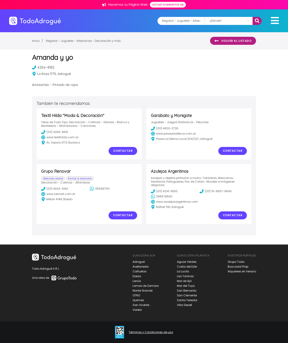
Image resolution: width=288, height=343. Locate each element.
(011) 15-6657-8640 (216, 191)
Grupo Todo (236, 262)
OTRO (136, 295)
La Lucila (183, 271)
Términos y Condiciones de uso (151, 332)
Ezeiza (137, 276)
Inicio (36, 41)
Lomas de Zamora (146, 286)
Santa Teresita (187, 300)
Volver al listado (233, 41)
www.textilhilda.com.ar (59, 137)
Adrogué (139, 262)
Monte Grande (142, 290)
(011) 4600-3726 (164, 128)
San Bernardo (186, 290)
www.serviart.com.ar (58, 194)
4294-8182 (43, 67)
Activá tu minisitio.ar (168, 4)
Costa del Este (187, 267)
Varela (137, 310)
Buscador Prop (238, 267)
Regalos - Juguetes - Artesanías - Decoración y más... (84, 41)
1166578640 (161, 196)
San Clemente (187, 295)
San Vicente (141, 305)
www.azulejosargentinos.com (174, 202)
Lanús (137, 281)
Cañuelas (140, 271)
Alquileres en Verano (242, 271)
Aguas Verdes (187, 262)
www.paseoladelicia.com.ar (173, 134)
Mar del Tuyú (186, 286)
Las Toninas (185, 276)
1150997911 (99, 189)
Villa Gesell (184, 305)
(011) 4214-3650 (164, 191)
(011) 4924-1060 (54, 189)
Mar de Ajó (184, 281)
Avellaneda (141, 267)
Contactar (123, 151)
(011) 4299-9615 (54, 132)
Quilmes (138, 300)
